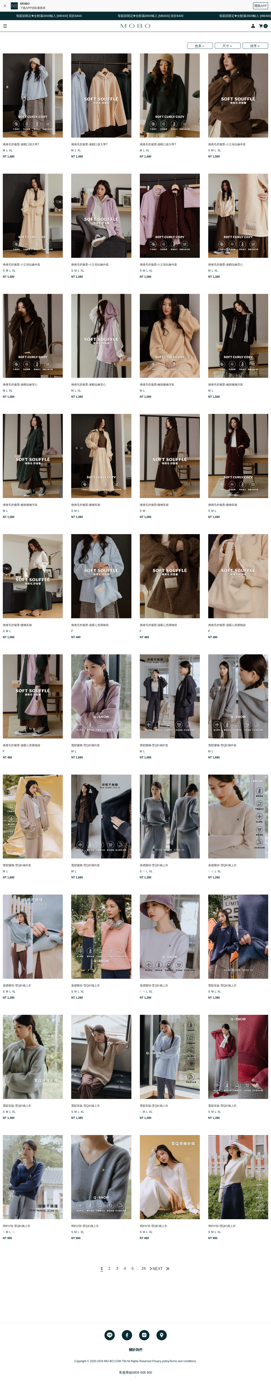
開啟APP (260, 5)
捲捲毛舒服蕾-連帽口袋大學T (21, 144)
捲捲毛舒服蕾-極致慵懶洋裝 (157, 384)
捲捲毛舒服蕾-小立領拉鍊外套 (227, 144)
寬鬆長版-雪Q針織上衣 (222, 985)
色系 (198, 46)
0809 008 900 (142, 1372)
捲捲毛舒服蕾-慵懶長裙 (85, 504)
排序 (253, 46)
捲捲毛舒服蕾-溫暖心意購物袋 (90, 625)
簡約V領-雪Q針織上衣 (16, 1226)
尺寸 (226, 46)
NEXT (158, 1269)
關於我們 (135, 1350)
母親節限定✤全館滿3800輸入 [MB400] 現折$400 (52, 16)
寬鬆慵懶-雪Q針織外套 (85, 745)
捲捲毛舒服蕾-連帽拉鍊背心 (225, 264)
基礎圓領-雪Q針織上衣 (154, 865)
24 (143, 1269)
